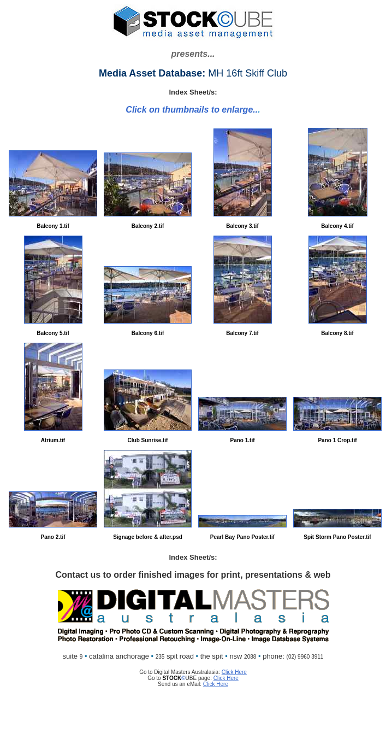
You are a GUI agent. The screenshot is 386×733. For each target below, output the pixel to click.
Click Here (234, 672)
